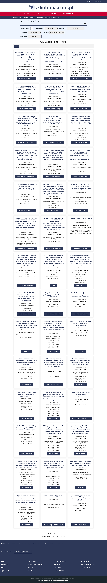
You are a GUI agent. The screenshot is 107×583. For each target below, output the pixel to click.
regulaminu (58, 579)
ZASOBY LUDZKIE (86, 568)
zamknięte (20, 544)
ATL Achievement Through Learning (80, 227)
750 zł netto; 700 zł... (26, 314)
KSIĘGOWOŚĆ (32, 561)
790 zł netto (26, 385)
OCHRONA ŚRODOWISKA (52, 17)
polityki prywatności (69, 579)
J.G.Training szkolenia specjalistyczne (26, 335)
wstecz (16, 46)
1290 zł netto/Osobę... (26, 285)
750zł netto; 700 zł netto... (81, 418)
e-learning (27, 544)
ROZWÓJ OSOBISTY (60, 561)
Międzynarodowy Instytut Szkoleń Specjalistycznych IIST (26, 373)
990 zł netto (80, 385)
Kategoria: (46, 32)
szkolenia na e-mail (68, 14)
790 (53, 285)
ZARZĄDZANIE (85, 561)
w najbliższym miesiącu (48, 544)
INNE (2, 568)
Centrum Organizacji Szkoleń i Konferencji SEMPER (80, 273)
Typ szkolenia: (39, 28)
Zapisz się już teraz (22, 552)
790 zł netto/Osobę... (53, 109)
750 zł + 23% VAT (26, 418)
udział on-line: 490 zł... (53, 210)
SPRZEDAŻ (57, 564)
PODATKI (30, 568)
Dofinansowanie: (25, 28)
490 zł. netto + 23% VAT (81, 248)
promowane (59, 544)
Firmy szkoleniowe (39, 14)
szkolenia (40, 17)
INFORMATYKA (5, 564)
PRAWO (30, 571)
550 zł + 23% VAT (26, 454)
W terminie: (23, 32)
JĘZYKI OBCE (5, 571)
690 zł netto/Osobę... (26, 78)
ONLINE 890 (26, 351)
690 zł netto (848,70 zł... (81, 109)
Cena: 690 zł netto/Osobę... (81, 78)
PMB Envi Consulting (26, 404)
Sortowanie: (23, 36)
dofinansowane (36, 544)
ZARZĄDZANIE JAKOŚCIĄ (88, 564)
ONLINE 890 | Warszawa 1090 (53, 525)
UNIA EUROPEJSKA (59, 571)
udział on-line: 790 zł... (53, 248)
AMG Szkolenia (26, 308)
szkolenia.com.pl (54, 7)
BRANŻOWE (57, 568)
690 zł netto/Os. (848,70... (53, 143)
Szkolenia (25, 14)
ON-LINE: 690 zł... (80, 210)
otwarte (13, 544)
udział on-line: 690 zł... (80, 143)
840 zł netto (53, 418)
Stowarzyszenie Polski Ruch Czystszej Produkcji (26, 70)
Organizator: (63, 28)
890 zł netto (80, 285)
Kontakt (54, 14)
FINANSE (4, 561)
